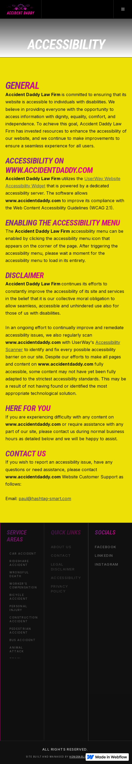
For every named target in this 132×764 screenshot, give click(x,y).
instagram (107, 564)
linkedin (104, 555)
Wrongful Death (19, 573)
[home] (20, 9)
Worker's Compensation (23, 585)
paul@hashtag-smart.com (45, 498)
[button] (122, 9)
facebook (105, 547)
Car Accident (22, 553)
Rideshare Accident (19, 562)
